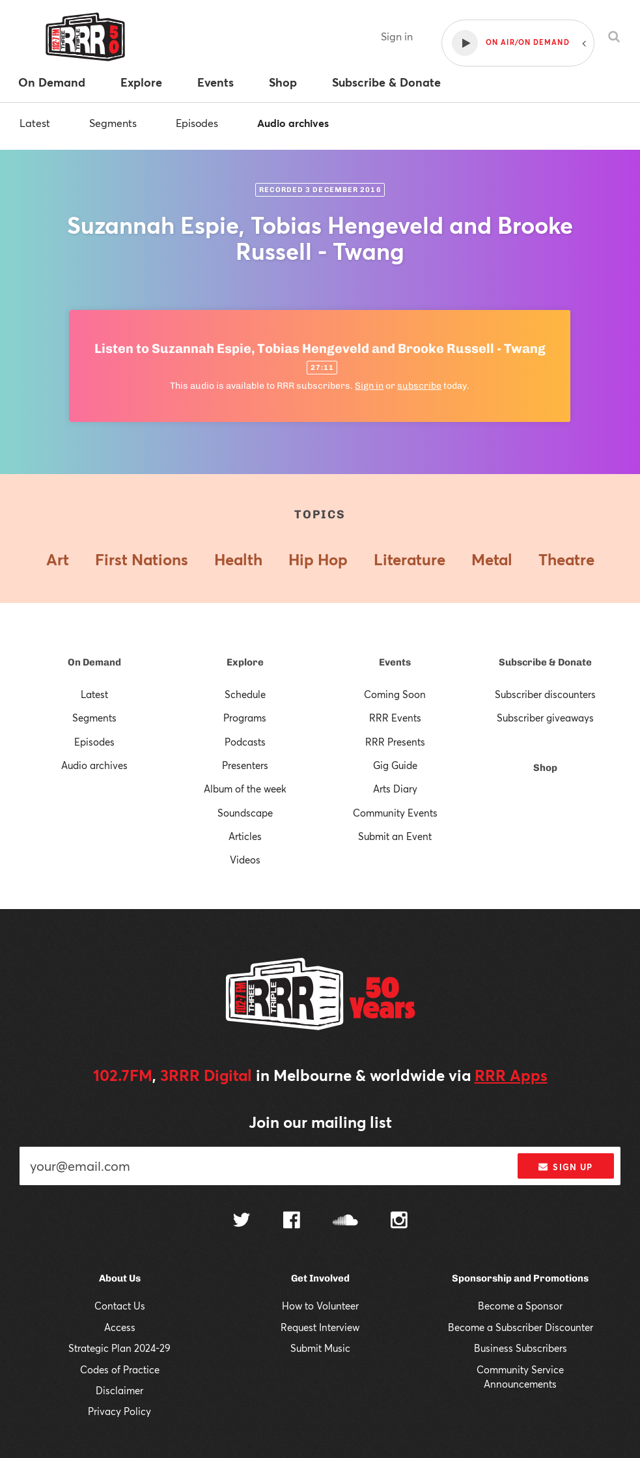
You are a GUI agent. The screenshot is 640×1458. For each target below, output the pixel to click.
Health (238, 559)
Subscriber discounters (545, 694)
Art (57, 559)
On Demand (94, 662)
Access (119, 1327)
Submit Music (320, 1347)
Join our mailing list (320, 1122)
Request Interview (320, 1327)
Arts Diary (395, 788)
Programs (244, 717)
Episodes (197, 123)
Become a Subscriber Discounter (520, 1327)
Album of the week (245, 788)
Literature (409, 559)
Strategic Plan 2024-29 (119, 1347)
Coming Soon (395, 694)
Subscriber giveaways (545, 717)
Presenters (245, 765)
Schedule (245, 694)
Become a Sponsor (520, 1305)
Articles (245, 836)
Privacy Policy (119, 1411)
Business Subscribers (520, 1347)
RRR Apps (511, 1075)
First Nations (141, 559)
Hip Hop (318, 559)
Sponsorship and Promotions (520, 1278)
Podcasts (245, 741)
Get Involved (320, 1278)
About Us (120, 1278)
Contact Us (119, 1305)
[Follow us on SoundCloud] (345, 1221)
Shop (545, 768)
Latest (35, 123)
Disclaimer (119, 1390)
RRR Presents (395, 741)
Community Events (395, 812)
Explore (245, 662)
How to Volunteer (320, 1305)
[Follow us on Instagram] (399, 1221)
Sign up (565, 1167)
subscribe (419, 385)
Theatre (566, 559)
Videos (245, 859)
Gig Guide (395, 765)
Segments (113, 123)
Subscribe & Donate (545, 662)
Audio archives (293, 123)
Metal (491, 559)
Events (395, 662)
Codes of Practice (120, 1369)
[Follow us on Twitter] (241, 1221)
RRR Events (395, 717)
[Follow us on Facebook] (291, 1221)
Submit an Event (395, 836)
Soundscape (245, 812)
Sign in (397, 36)
